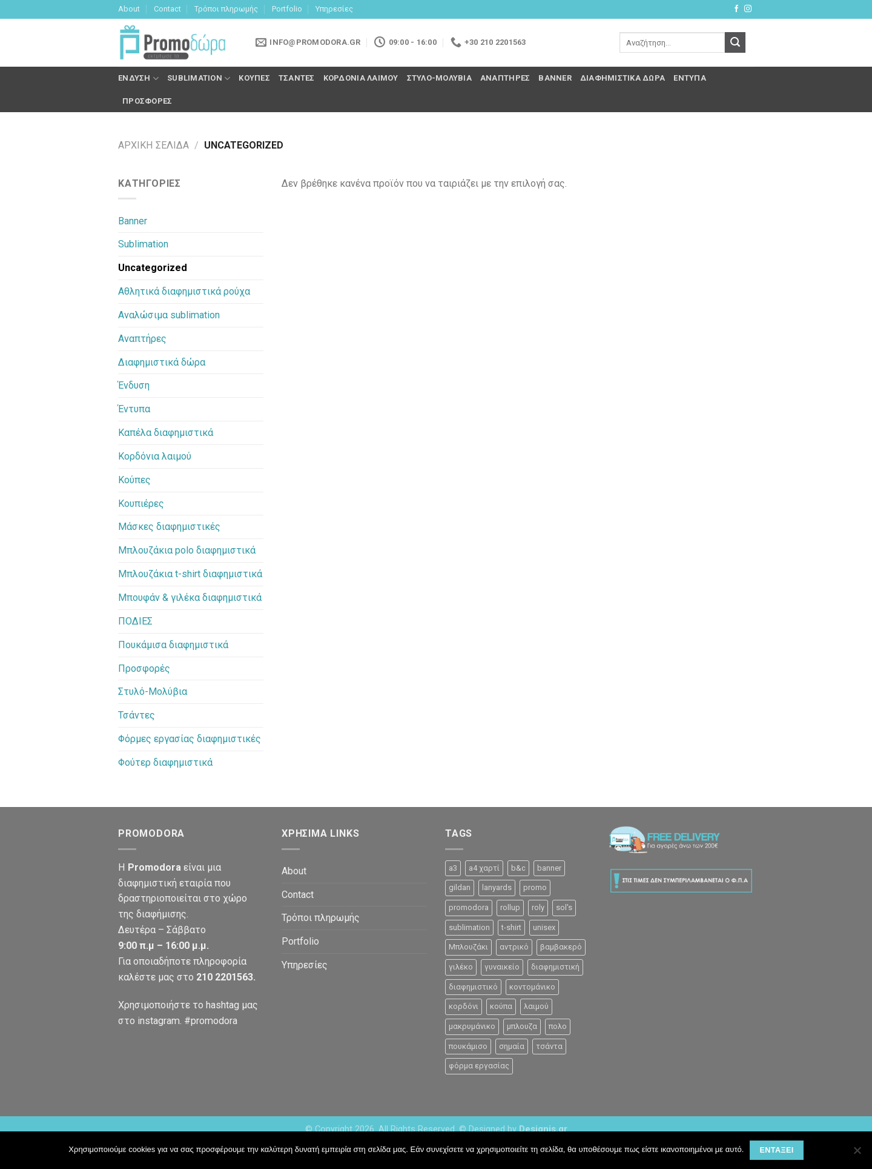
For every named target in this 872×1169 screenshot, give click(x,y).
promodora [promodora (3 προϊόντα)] (469, 907)
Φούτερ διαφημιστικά (165, 762)
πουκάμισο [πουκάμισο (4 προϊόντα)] (468, 1046)
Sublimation (198, 78)
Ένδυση (138, 78)
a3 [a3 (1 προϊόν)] (453, 868)
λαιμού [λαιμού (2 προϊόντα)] (536, 1006)
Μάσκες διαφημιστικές (169, 526)
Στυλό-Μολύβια (439, 77)
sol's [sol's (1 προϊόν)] (564, 907)
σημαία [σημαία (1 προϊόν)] (511, 1046)
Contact (167, 8)
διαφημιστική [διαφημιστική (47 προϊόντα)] (555, 966)
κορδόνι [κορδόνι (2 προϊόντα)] (463, 1006)
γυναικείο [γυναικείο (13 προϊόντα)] (502, 966)
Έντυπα (689, 77)
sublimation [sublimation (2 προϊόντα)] (469, 927)
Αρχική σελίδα (153, 145)
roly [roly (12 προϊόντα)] (538, 907)
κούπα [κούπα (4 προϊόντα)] (501, 1006)
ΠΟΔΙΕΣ (135, 621)
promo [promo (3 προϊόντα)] (535, 887)
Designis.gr (543, 1129)
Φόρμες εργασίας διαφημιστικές (189, 739)
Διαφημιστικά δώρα (622, 77)
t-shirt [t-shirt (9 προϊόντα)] (511, 927)
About (129, 8)
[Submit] (735, 42)
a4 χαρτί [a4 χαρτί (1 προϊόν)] (484, 868)
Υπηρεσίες (334, 8)
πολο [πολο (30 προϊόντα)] (558, 1026)
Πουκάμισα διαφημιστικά (173, 645)
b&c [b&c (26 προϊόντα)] (518, 868)
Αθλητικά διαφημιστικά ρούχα (184, 291)
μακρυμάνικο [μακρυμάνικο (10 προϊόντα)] (472, 1026)
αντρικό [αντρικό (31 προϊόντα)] (514, 946)
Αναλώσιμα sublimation (169, 315)
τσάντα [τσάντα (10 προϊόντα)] (549, 1046)
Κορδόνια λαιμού (360, 77)
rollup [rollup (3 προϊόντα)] (510, 907)
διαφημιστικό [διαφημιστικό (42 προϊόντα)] (473, 986)
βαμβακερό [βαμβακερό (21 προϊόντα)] (561, 946)
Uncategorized (152, 267)
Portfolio (287, 8)
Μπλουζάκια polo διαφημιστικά (187, 550)
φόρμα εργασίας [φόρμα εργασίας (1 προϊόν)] (479, 1065)
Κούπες (254, 77)
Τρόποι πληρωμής (226, 8)
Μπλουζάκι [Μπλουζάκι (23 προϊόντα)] (468, 946)
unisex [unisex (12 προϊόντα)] (544, 927)
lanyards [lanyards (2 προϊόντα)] (497, 887)
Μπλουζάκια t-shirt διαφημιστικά (190, 574)
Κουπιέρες (141, 503)
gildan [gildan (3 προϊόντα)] (460, 887)
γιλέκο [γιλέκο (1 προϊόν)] (461, 966)
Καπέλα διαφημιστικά (165, 432)
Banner (555, 77)
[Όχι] (857, 1154)
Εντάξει (776, 1150)
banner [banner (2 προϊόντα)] (549, 868)
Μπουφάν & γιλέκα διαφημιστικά (190, 597)
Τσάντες (297, 77)
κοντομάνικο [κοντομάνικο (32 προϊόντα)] (532, 986)
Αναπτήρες (505, 77)
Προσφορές (147, 101)
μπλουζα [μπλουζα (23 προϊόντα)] (522, 1026)
